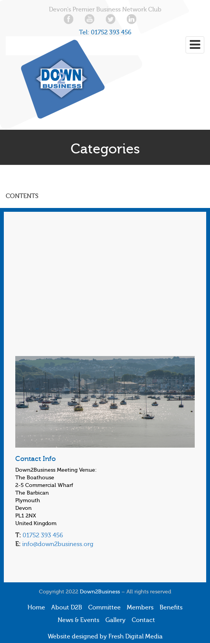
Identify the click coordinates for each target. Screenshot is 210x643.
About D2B (66, 607)
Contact (143, 620)
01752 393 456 (111, 32)
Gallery (115, 620)
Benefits (171, 607)
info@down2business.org (57, 544)
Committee (104, 607)
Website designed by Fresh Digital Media (105, 636)
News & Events (78, 620)
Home (36, 607)
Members (140, 607)
